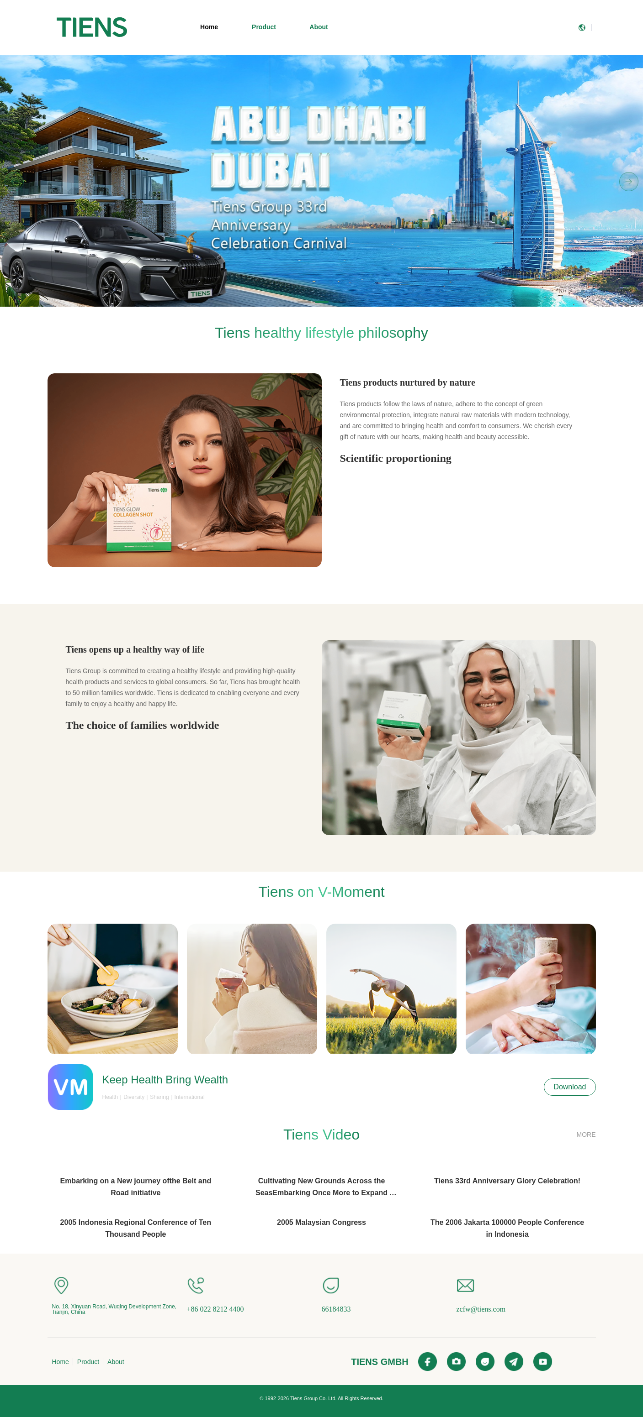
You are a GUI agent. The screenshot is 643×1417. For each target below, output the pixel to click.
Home (209, 27)
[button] (304, 302)
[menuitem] (92, 27)
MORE (586, 1134)
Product (264, 27)
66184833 (336, 1309)
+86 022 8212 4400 (215, 1309)
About (318, 27)
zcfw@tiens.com (481, 1309)
